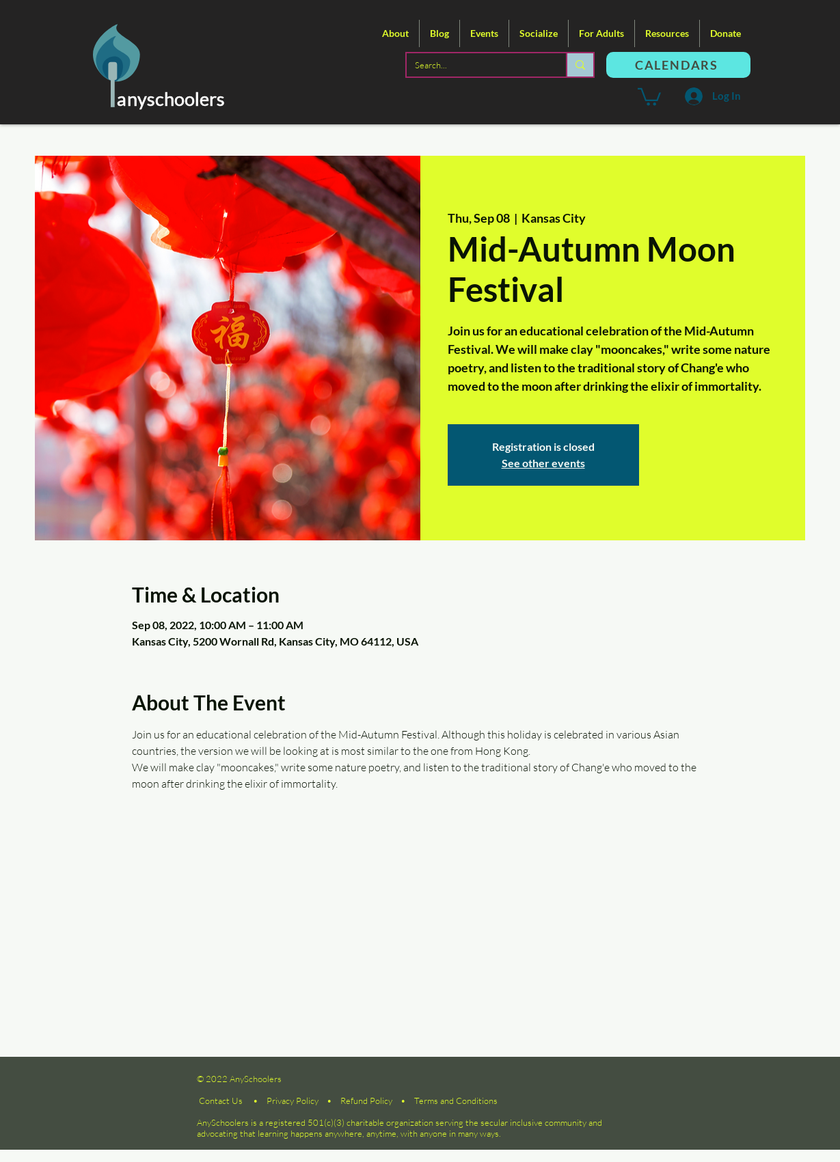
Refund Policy (366, 1100)
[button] (395, 33)
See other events (543, 462)
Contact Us (221, 1100)
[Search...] (476, 65)
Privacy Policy (293, 1100)
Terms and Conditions (456, 1100)
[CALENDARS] (678, 65)
